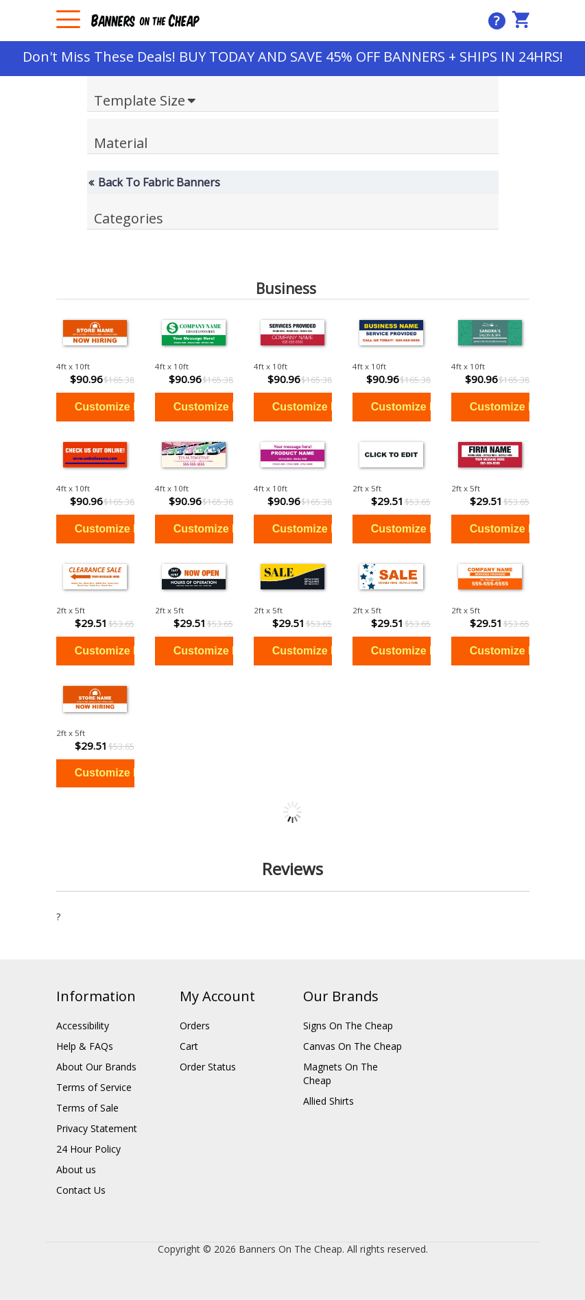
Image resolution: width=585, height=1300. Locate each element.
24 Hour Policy (88, 1148)
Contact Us (81, 1190)
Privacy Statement (96, 1128)
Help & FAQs (84, 1046)
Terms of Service (94, 1087)
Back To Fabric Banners (159, 182)
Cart (189, 1046)
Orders (195, 1025)
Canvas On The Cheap (352, 1046)
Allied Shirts (328, 1100)
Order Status (208, 1066)
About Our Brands (96, 1066)
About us (76, 1169)
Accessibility (82, 1025)
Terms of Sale (87, 1107)
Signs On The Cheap (348, 1025)
